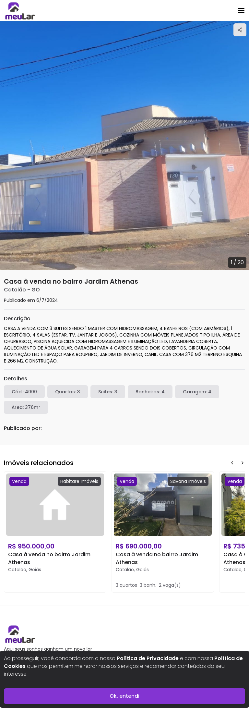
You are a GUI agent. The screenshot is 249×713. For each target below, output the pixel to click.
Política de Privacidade (148, 658)
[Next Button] (242, 462)
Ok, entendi (124, 696)
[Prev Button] (232, 462)
